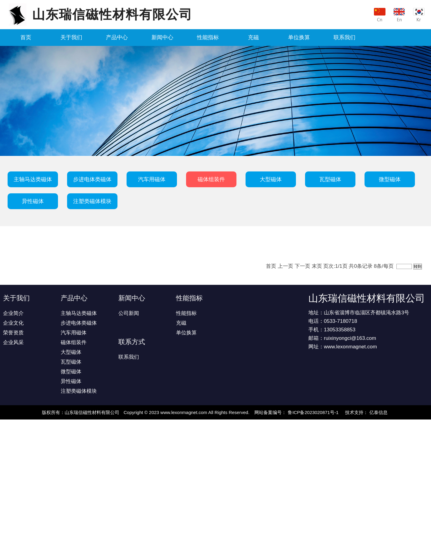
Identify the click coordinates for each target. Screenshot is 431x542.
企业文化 (13, 323)
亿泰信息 (378, 412)
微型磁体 (390, 179)
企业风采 (13, 342)
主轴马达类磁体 (33, 179)
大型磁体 (271, 179)
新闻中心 (162, 37)
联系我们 (344, 37)
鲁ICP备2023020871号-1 (313, 412)
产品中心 (117, 37)
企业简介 (13, 313)
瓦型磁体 (330, 179)
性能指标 (208, 37)
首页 (25, 37)
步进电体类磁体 (92, 179)
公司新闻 (128, 313)
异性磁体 (33, 201)
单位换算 (299, 37)
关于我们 (71, 37)
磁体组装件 (211, 179)
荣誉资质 (13, 333)
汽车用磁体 (151, 179)
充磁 (253, 37)
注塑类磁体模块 (92, 201)
